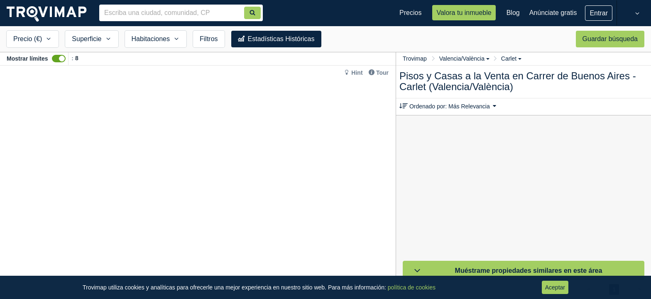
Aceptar (555, 287)
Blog (513, 12)
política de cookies (412, 287)
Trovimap (415, 58)
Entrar (599, 13)
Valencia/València (464, 58)
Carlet (511, 58)
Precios (410, 12)
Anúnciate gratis (553, 12)
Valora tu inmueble (463, 12)
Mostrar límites (27, 58)
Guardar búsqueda (610, 38)
